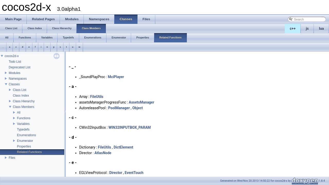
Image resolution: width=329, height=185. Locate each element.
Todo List (15, 61)
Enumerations (26, 135)
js (307, 28)
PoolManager (119, 108)
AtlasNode (102, 153)
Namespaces (18, 78)
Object (137, 108)
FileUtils (96, 97)
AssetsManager (141, 102)
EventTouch (134, 173)
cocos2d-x (12, 56)
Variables (23, 124)
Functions (23, 118)
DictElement (123, 147)
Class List (19, 90)
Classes (14, 84)
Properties (24, 146)
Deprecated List (19, 67)
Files (12, 158)
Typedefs (23, 129)
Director (115, 173)
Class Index (21, 95)
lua (321, 28)
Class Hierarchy (24, 101)
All (18, 112)
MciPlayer (116, 77)
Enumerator (25, 141)
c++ (293, 28)
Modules (14, 73)
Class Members (23, 107)
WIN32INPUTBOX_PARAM (129, 127)
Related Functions (29, 152)
